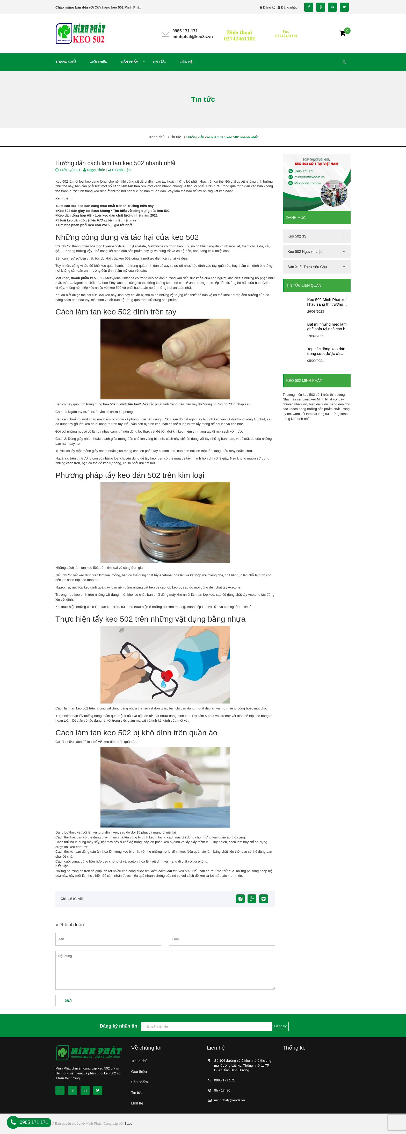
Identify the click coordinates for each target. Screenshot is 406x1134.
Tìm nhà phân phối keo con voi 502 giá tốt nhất (95, 225)
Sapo (128, 1123)
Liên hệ (137, 1103)
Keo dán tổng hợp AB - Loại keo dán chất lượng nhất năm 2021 (107, 215)
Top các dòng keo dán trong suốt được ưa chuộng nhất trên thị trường (326, 351)
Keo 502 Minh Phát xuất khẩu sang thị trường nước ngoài (328, 302)
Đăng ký (269, 7)
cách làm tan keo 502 (130, 186)
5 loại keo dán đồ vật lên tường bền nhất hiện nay (96, 220)
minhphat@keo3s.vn (192, 36)
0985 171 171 (185, 31)
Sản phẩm (139, 1082)
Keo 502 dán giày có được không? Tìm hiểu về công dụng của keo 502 (113, 211)
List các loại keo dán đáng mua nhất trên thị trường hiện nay (105, 206)
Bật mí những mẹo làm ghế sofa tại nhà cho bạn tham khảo (328, 326)
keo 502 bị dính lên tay (121, 404)
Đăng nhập (289, 7)
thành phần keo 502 (86, 278)
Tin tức (136, 1092)
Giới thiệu (139, 1072)
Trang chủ (139, 1061)
